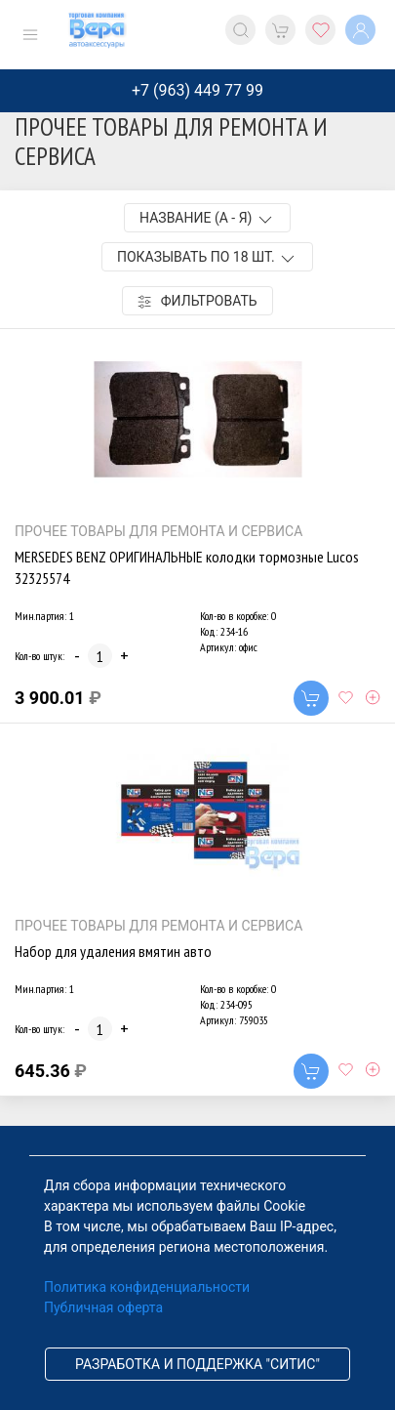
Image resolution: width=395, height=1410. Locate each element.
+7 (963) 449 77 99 (197, 90)
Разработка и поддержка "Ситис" (197, 1364)
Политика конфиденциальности (147, 1287)
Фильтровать (197, 301)
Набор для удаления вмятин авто (113, 951)
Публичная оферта (103, 1307)
